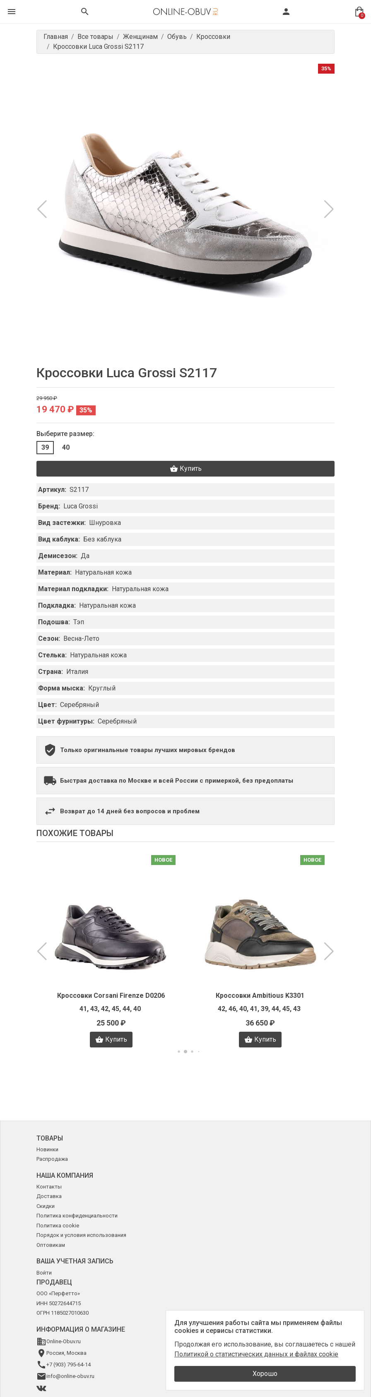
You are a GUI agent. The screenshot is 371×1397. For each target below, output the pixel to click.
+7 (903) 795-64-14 (68, 1364)
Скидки (45, 1206)
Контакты (49, 1187)
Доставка (49, 1196)
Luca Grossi (80, 506)
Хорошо (265, 1374)
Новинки (47, 1149)
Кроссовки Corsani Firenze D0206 (111, 995)
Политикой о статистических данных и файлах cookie (256, 1354)
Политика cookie (57, 1225)
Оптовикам (50, 1245)
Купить (186, 469)
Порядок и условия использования (81, 1235)
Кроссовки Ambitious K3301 (260, 995)
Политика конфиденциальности (77, 1215)
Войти (44, 1273)
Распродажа (52, 1159)
